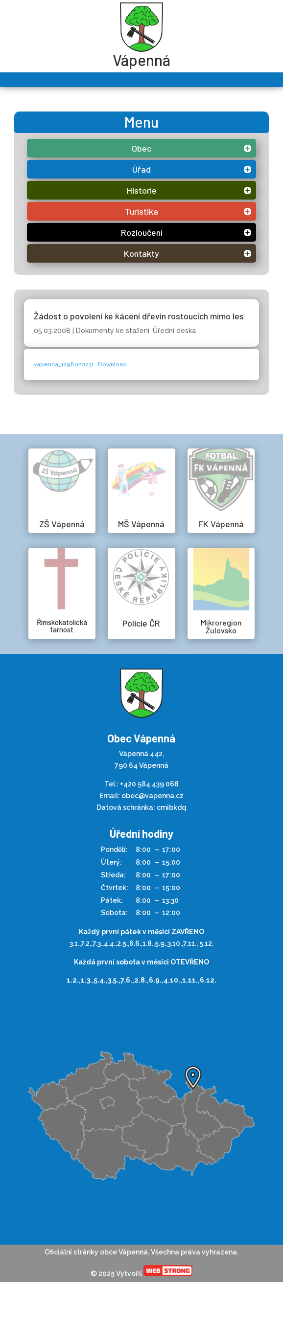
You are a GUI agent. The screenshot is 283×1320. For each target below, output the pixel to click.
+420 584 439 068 (149, 784)
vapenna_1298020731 (64, 364)
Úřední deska (174, 331)
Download (112, 364)
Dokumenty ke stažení (112, 331)
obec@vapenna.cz (152, 796)
